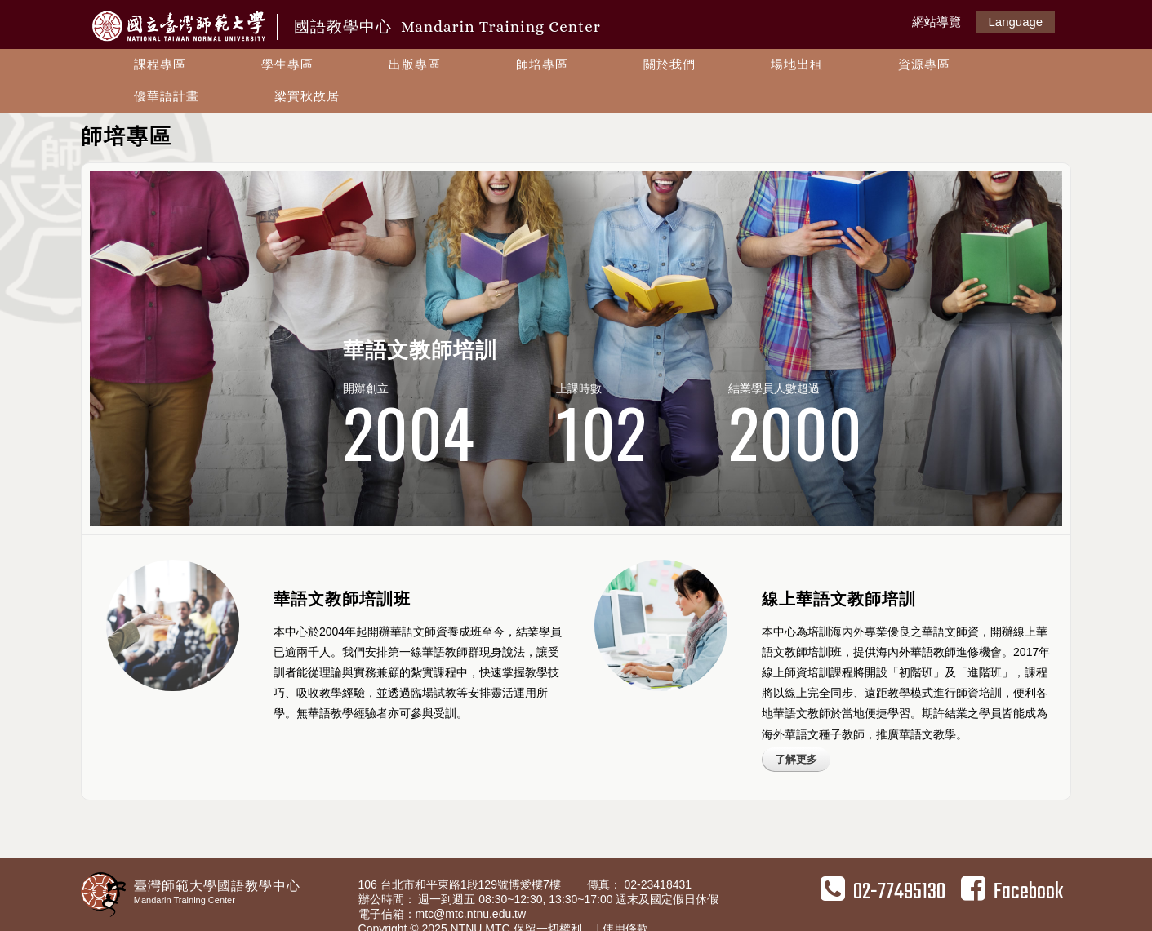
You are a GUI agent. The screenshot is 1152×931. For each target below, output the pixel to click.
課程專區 (160, 64)
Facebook (1012, 892)
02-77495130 (883, 892)
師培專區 (542, 64)
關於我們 (669, 64)
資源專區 (924, 64)
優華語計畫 (166, 96)
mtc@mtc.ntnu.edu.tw (471, 913)
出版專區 (415, 64)
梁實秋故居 (307, 96)
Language (1015, 22)
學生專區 (287, 64)
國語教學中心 (447, 26)
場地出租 (797, 64)
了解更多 (796, 759)
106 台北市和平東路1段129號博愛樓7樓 (461, 884)
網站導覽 (936, 22)
